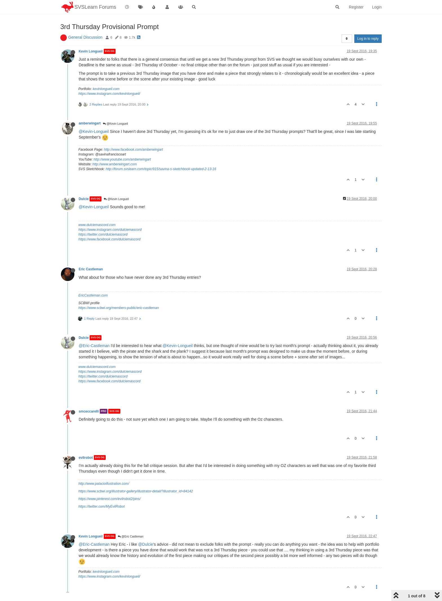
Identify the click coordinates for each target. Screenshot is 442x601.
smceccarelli (89, 411)
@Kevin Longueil (115, 123)
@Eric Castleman (130, 536)
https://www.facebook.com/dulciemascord (109, 239)
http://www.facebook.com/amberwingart (133, 150)
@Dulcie (145, 544)
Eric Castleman (91, 269)
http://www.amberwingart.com (114, 164)
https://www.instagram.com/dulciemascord (110, 230)
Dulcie (84, 199)
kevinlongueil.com (106, 89)
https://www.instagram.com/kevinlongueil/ (109, 94)
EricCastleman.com (93, 295)
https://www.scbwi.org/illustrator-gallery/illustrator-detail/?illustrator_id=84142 (135, 491)
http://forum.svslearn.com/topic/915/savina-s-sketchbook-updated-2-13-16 (161, 169)
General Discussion (85, 37)
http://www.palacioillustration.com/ (103, 484)
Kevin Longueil (91, 51)
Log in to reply (368, 39)
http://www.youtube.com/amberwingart (122, 159)
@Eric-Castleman (94, 345)
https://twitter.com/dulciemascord (102, 234)
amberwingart (90, 123)
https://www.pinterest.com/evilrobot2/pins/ (109, 499)
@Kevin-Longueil (94, 131)
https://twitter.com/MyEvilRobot (101, 506)
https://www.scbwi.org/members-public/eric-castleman (118, 308)
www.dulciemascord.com (97, 225)
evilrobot (86, 457)
